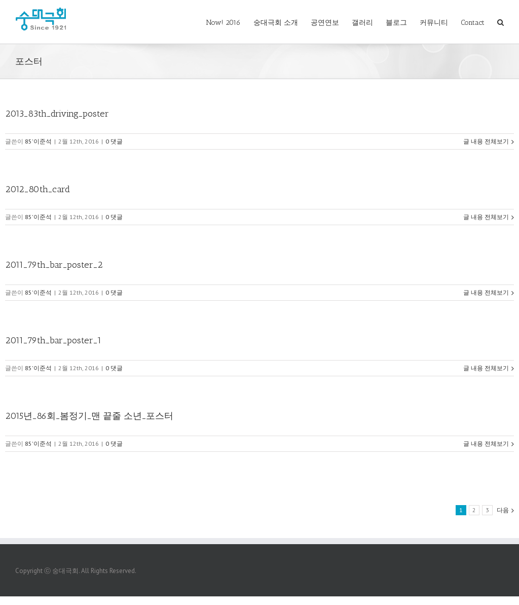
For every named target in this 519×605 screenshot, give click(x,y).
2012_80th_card (37, 189)
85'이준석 (38, 141)
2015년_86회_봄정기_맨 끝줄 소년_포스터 (89, 415)
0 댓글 (114, 141)
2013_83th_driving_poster (57, 113)
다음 (503, 510)
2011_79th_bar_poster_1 (53, 340)
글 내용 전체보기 (486, 141)
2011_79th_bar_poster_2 (54, 264)
